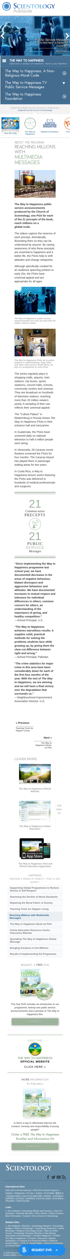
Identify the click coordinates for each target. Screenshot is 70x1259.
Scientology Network (41, 1226)
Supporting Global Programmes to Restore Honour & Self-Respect (34, 889)
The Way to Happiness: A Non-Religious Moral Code (30, 73)
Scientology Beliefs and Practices (37, 1211)
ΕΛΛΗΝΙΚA (58, 1198)
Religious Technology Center (29, 1231)
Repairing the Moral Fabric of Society (31, 902)
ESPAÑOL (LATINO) (14, 1198)
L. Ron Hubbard (12, 1211)
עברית (30, 1193)
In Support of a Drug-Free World (32, 1241)
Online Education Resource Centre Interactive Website (30, 931)
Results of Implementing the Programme (33, 954)
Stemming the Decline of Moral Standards (34, 896)
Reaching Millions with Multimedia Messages (29, 916)
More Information (13, 1216)
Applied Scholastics (49, 125)
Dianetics (26, 1226)
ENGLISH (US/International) (18, 1190)
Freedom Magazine (42, 1235)
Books (44, 1213)
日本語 (39, 1193)
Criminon (32, 1238)
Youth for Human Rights (31, 1243)
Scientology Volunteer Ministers (28, 1233)
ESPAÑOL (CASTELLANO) (38, 1198)
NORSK (47, 1196)
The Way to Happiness (30, 126)
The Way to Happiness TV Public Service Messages (26, 85)
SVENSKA (57, 1196)
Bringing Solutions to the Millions (29, 948)
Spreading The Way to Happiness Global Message (33, 940)
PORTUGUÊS (22, 1201)
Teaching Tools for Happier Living (29, 909)
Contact (26, 1216)
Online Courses (56, 1213)
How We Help (10, 133)
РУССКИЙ (49, 1193)
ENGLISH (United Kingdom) (45, 1190)
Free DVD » (35, 1021)
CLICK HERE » (35, 1066)
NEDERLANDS (14, 1196)
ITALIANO (10, 1201)
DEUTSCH (27, 1196)
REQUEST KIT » (35, 1146)
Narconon (42, 1238)
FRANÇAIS (19, 1193)
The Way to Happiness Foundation (23, 96)
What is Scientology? (24, 1228)
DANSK (9, 1193)
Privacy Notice (10, 1255)
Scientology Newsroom (46, 1228)
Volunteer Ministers (24, 1213)
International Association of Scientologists (30, 1234)
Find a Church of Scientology (45, 1216)
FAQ (37, 1213)
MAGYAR (37, 1196)
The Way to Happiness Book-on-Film (31, 924)
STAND (56, 1235)
